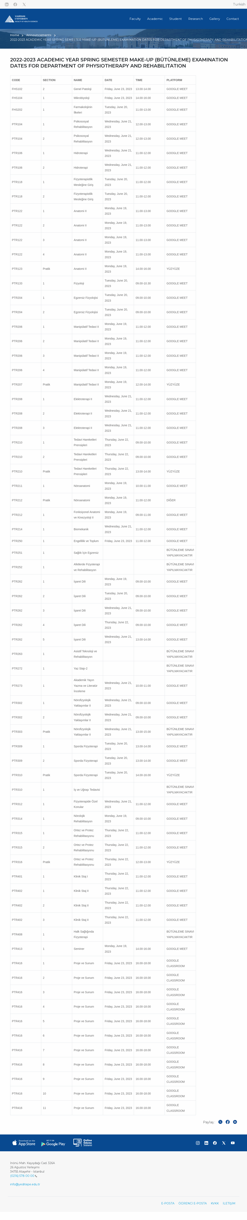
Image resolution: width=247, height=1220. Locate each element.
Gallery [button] (214, 19)
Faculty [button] (135, 19)
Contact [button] (232, 19)
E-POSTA (167, 1203)
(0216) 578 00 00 (23, 1176)
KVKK (215, 1203)
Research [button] (195, 19)
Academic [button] (155, 19)
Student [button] (175, 19)
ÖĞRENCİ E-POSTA (192, 1203)
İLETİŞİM (229, 1203)
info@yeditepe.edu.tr (25, 1184)
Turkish (239, 4)
